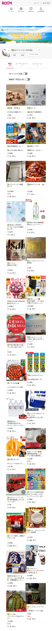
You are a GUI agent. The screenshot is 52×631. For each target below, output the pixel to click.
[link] (16, 95)
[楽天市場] (46, 3)
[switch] (25, 73)
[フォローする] (34, 54)
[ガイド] (36, 3)
